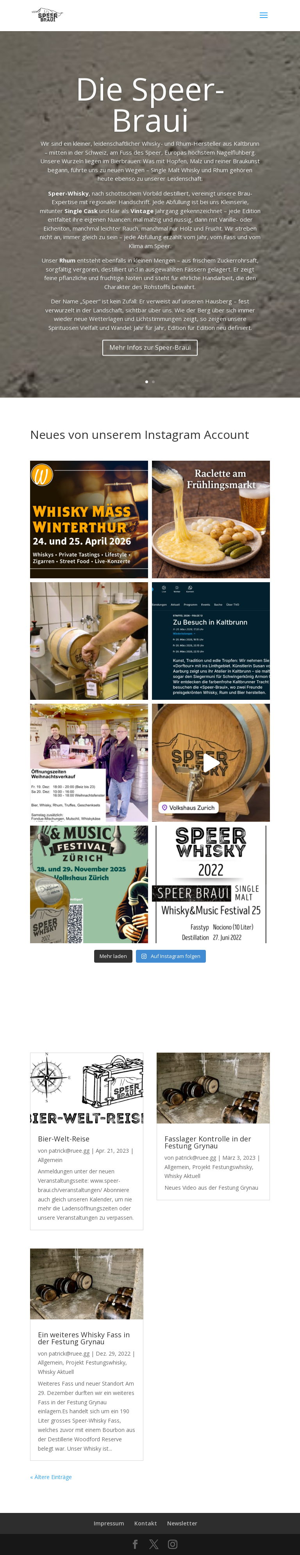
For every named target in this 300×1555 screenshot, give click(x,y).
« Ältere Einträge (51, 1477)
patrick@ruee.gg (69, 1150)
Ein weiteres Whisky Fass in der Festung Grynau (84, 1338)
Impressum (109, 1523)
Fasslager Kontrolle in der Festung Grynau (207, 1142)
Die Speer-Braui (150, 130)
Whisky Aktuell (56, 1371)
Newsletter (182, 1523)
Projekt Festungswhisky (95, 1362)
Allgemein (50, 1160)
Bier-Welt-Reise (63, 1138)
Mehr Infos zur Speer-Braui (150, 374)
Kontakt (145, 1523)
